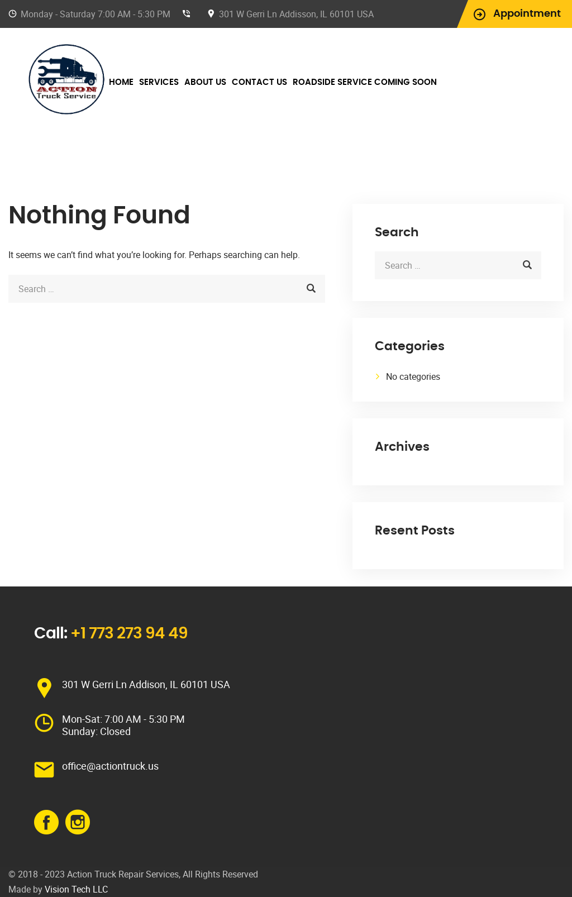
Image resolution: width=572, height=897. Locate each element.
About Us (205, 82)
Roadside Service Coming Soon (365, 82)
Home (121, 82)
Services (159, 82)
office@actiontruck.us (110, 765)
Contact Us (259, 82)
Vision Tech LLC (76, 889)
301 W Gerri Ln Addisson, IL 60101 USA (296, 14)
